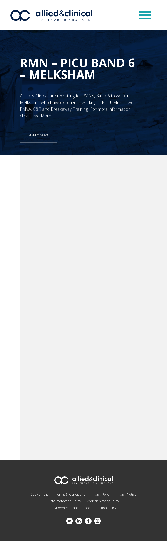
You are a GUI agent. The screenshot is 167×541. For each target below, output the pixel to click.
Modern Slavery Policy (102, 501)
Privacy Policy (100, 494)
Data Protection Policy (64, 501)
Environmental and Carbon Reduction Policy (83, 507)
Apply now (38, 136)
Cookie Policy (40, 494)
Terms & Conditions (70, 494)
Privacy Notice (126, 494)
